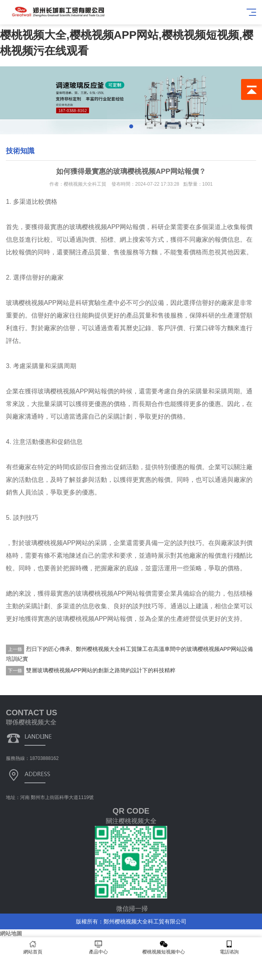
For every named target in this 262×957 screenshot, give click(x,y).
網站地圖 (11, 933)
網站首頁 (33, 947)
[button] (131, 126)
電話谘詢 (229, 947)
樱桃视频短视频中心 (164, 947)
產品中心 (98, 947)
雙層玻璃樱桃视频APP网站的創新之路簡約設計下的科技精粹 (100, 670)
